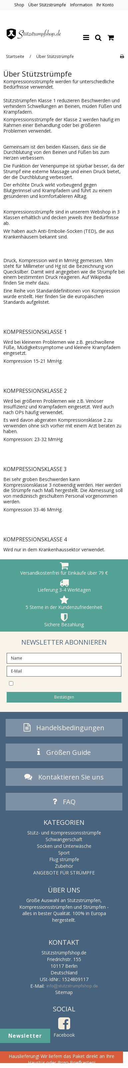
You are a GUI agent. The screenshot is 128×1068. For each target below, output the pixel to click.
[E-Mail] (64, 671)
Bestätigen (64, 697)
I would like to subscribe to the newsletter (66, 683)
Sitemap (64, 992)
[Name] (64, 658)
